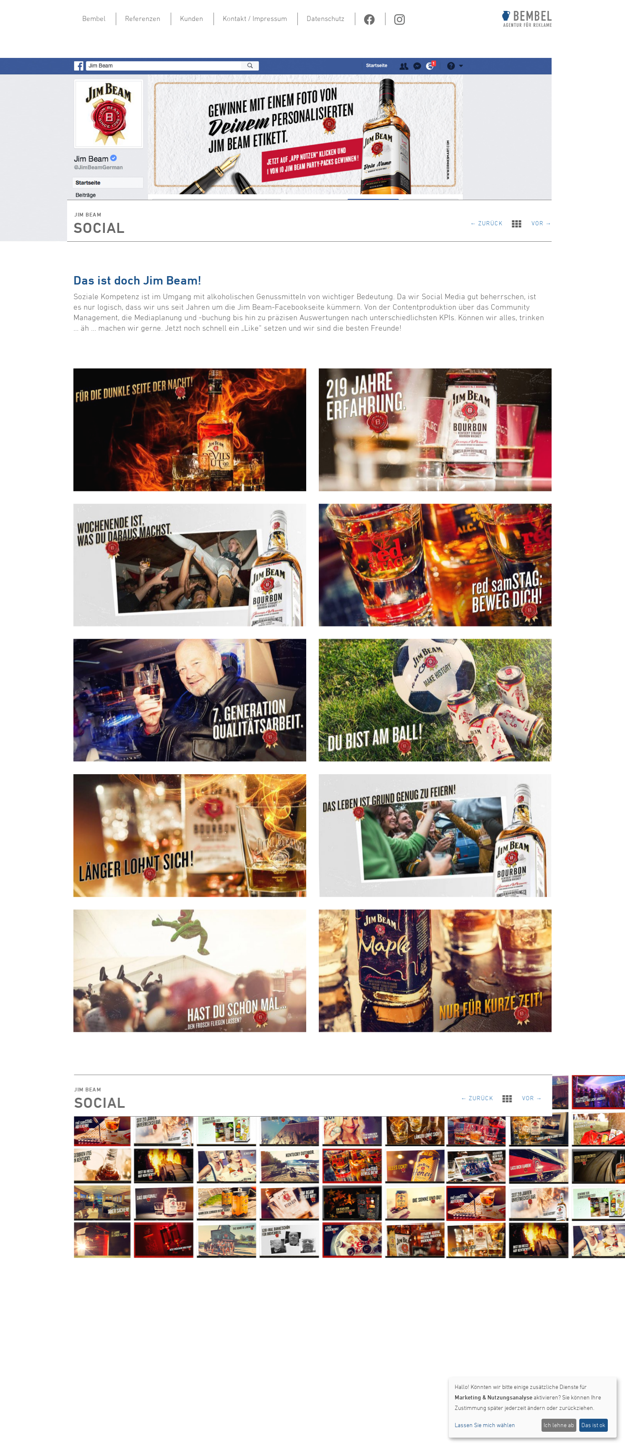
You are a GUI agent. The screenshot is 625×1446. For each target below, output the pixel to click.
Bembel (93, 18)
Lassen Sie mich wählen (485, 1424)
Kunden (191, 18)
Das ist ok (593, 1424)
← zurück (490, 222)
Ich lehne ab (559, 1424)
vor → (541, 222)
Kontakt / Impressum (255, 18)
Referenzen (142, 18)
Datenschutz (325, 18)
